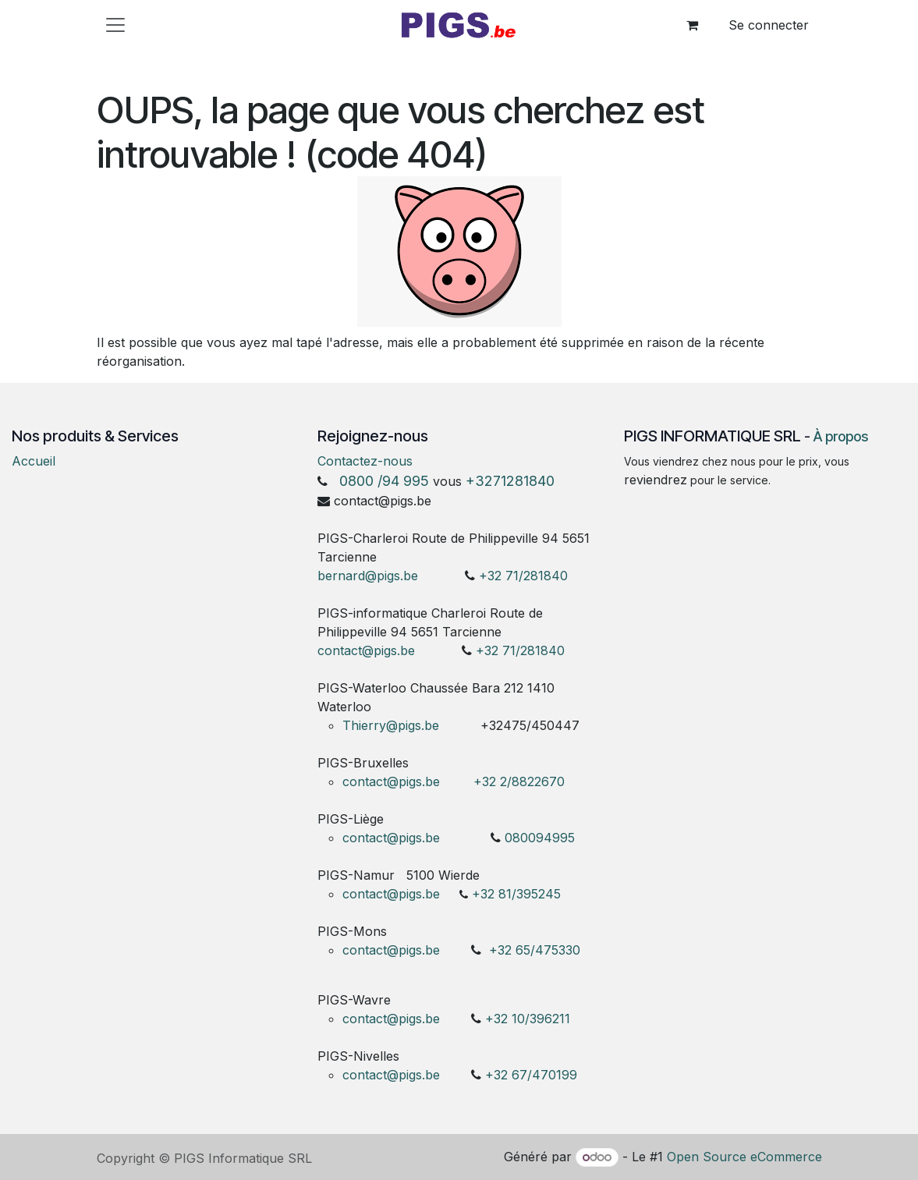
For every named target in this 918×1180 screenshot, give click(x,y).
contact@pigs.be (366, 650)
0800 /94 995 (384, 481)
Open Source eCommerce (744, 1156)
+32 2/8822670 (519, 781)
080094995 (540, 837)
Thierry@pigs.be (390, 725)
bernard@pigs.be (367, 575)
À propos (840, 436)
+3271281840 (510, 481)
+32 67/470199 (531, 1075)
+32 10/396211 (527, 1018)
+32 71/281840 (523, 575)
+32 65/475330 (534, 950)
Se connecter (768, 25)
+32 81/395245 (516, 894)
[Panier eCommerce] (692, 25)
